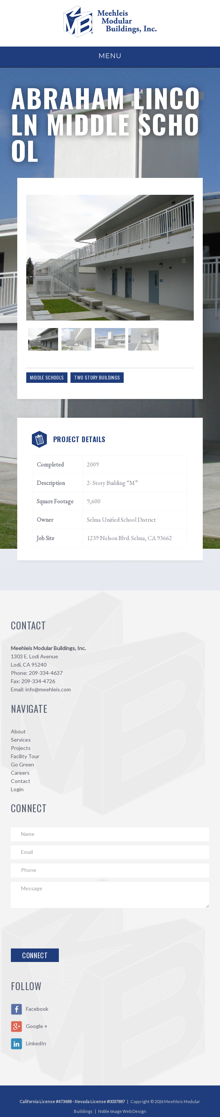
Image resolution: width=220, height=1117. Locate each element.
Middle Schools (51, 369)
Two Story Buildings (101, 369)
